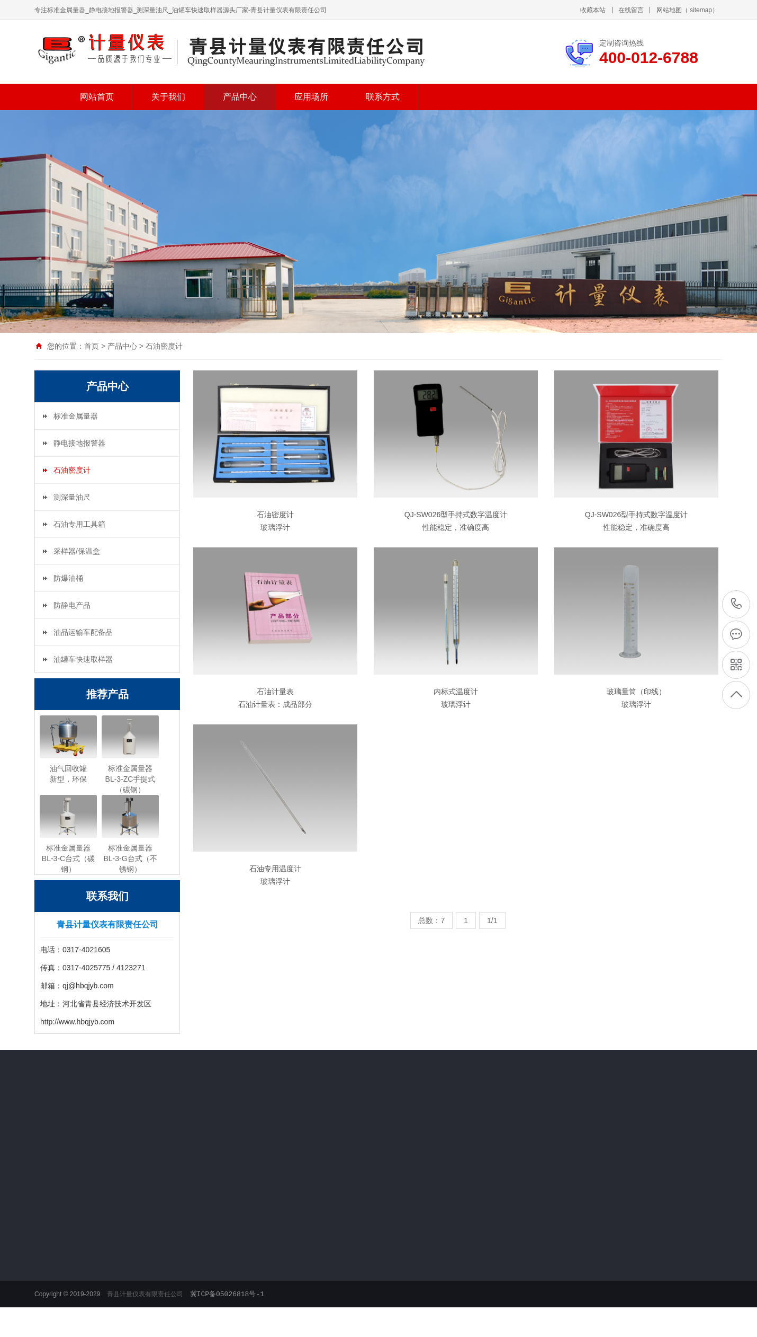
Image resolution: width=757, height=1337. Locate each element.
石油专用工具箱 (79, 524)
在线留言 (631, 10)
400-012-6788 (737, 603)
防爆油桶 (68, 578)
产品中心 (240, 96)
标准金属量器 (75, 416)
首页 (91, 346)
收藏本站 (593, 10)
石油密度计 (164, 346)
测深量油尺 (72, 497)
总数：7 (431, 920)
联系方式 (383, 96)
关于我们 (168, 96)
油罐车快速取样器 (83, 659)
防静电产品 (72, 605)
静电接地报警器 (79, 443)
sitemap (701, 10)
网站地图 (669, 10)
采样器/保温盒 (76, 551)
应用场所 (311, 96)
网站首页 (97, 96)
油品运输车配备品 (83, 632)
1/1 (492, 920)
